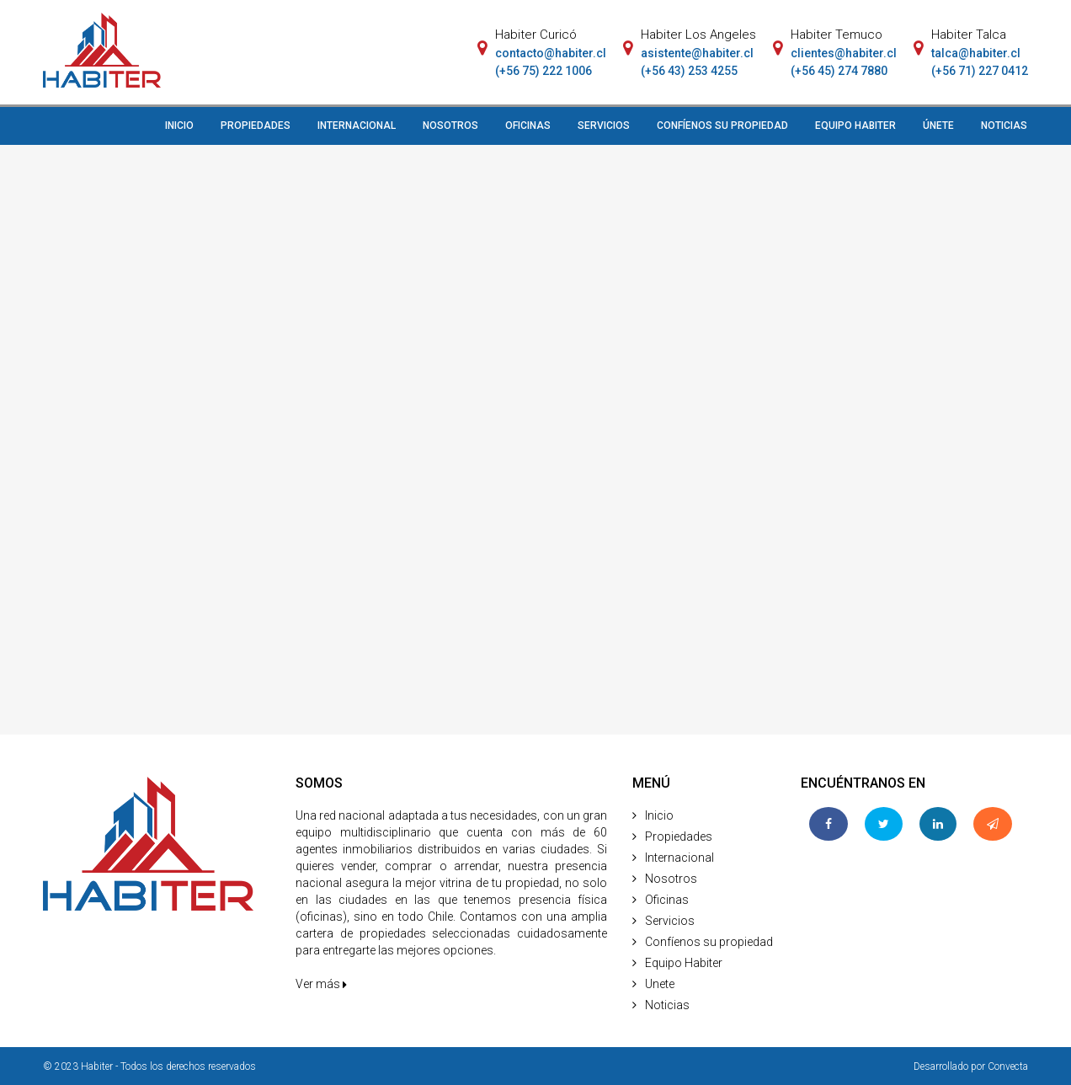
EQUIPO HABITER (855, 125)
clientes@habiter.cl (844, 53)
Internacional (679, 857)
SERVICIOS (604, 125)
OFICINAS (528, 125)
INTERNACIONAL (356, 125)
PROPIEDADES (255, 125)
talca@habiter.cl (975, 53)
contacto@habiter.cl (550, 53)
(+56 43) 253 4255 (689, 71)
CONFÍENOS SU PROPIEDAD (722, 125)
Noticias (667, 1005)
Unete (659, 984)
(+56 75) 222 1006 (543, 71)
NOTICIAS (1004, 125)
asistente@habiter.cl (697, 53)
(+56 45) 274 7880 (839, 71)
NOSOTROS (450, 125)
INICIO (179, 125)
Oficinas (667, 899)
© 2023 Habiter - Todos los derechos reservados (149, 1066)
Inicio (659, 815)
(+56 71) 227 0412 (979, 71)
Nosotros (671, 878)
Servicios (670, 920)
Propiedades (678, 836)
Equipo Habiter (683, 963)
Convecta (1008, 1066)
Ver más (321, 984)
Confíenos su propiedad (709, 942)
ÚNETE (938, 125)
